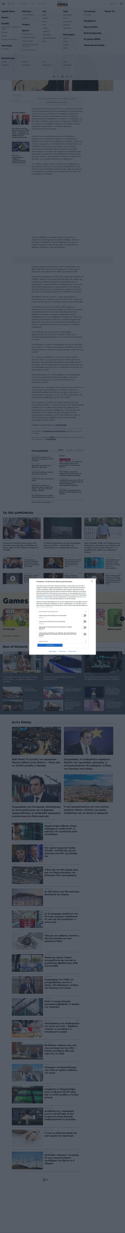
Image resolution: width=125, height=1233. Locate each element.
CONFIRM (50, 645)
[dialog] (62, 616)
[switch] (84, 615)
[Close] (92, 581)
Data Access (62, 651)
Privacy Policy (72, 651)
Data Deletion (52, 651)
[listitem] (62, 612)
